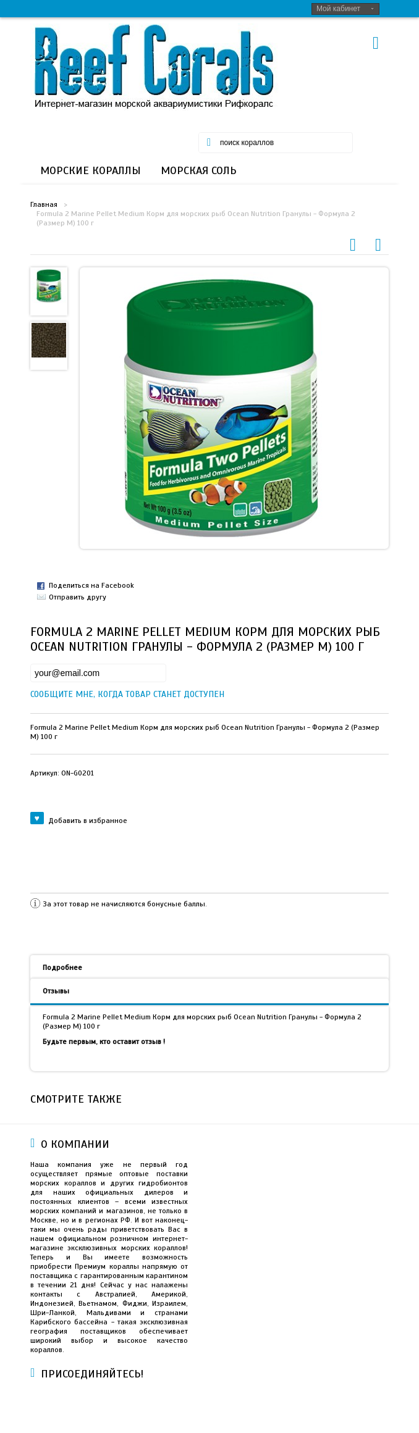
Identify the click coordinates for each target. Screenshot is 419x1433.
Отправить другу (77, 597)
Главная (43, 204)
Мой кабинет (338, 8)
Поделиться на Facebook (91, 585)
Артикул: (62, 773)
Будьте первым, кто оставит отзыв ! (104, 1041)
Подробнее (62, 967)
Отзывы (56, 991)
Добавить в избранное (78, 820)
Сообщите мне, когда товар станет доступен (40, 694)
